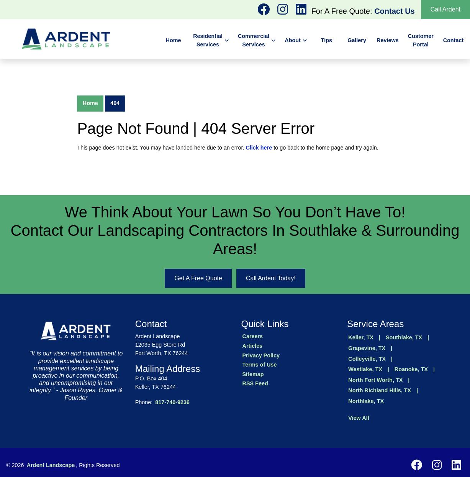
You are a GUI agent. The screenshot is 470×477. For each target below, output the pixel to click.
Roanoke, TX (411, 369)
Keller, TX (360, 337)
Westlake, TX (365, 369)
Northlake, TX (366, 401)
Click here (259, 148)
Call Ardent (445, 9)
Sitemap (253, 374)
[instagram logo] (264, 11)
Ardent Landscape (51, 465)
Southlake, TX (404, 337)
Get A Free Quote (198, 278)
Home (90, 103)
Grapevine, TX (366, 348)
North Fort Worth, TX (375, 380)
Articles (252, 346)
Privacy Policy (261, 355)
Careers (252, 336)
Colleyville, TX (367, 359)
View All (358, 418)
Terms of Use (259, 365)
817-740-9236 (172, 402)
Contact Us (394, 11)
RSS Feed (255, 383)
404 (115, 103)
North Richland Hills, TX (379, 390)
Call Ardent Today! (271, 278)
